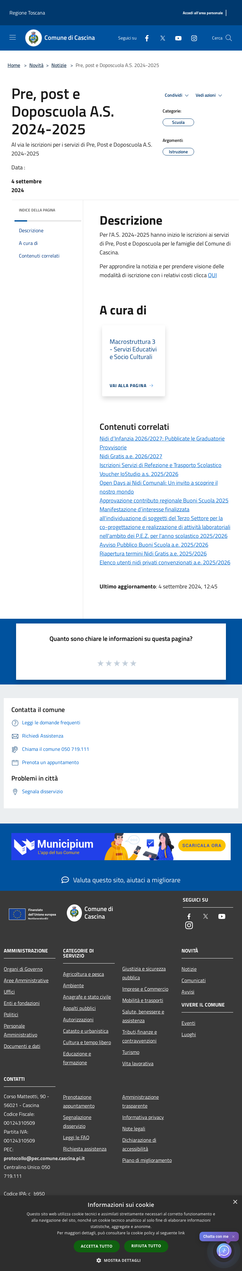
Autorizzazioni (78, 1019)
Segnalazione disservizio (77, 1121)
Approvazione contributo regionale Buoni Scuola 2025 (164, 500)
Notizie (58, 65)
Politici (11, 1014)
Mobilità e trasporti (142, 1000)
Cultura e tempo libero (87, 1042)
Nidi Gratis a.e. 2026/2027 (131, 456)
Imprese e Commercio (145, 989)
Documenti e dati (22, 1046)
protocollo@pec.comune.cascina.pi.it (44, 1158)
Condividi (178, 95)
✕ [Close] (233, 1237)
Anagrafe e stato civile (87, 996)
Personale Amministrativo (20, 1030)
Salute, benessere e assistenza (143, 1016)
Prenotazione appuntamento (79, 1101)
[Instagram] (191, 37)
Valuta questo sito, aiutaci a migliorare (121, 880)
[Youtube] (176, 37)
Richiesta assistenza (85, 1148)
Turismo (130, 1052)
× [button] (235, 1202)
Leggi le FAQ (76, 1137)
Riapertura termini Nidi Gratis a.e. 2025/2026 (153, 553)
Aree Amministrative (26, 980)
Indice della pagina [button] (37, 210)
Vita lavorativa (137, 1063)
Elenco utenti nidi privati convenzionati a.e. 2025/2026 (165, 562)
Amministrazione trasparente (140, 1101)
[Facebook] (144, 37)
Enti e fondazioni (22, 1003)
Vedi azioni (210, 95)
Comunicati (194, 980)
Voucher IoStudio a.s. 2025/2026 (139, 474)
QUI (212, 275)
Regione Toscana (27, 12)
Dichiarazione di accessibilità (139, 1144)
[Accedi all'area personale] (203, 13)
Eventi (188, 1023)
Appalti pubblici (79, 1008)
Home (14, 65)
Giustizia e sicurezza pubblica (144, 973)
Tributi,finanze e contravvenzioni (139, 1036)
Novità (36, 65)
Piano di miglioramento (147, 1160)
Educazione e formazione (77, 1058)
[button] (121, 1260)
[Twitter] (160, 37)
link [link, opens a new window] (181, 1233)
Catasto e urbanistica (85, 1031)
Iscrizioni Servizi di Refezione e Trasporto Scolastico (161, 465)
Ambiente (73, 985)
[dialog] (121, 1233)
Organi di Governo (23, 969)
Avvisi (188, 991)
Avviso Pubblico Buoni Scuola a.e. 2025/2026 (154, 544)
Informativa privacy (143, 1117)
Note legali (133, 1128)
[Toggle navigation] (12, 37)
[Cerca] (229, 38)
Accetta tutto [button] (96, 1246)
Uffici (9, 991)
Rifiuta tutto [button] (146, 1246)
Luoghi (189, 1034)
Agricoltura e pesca (83, 974)
